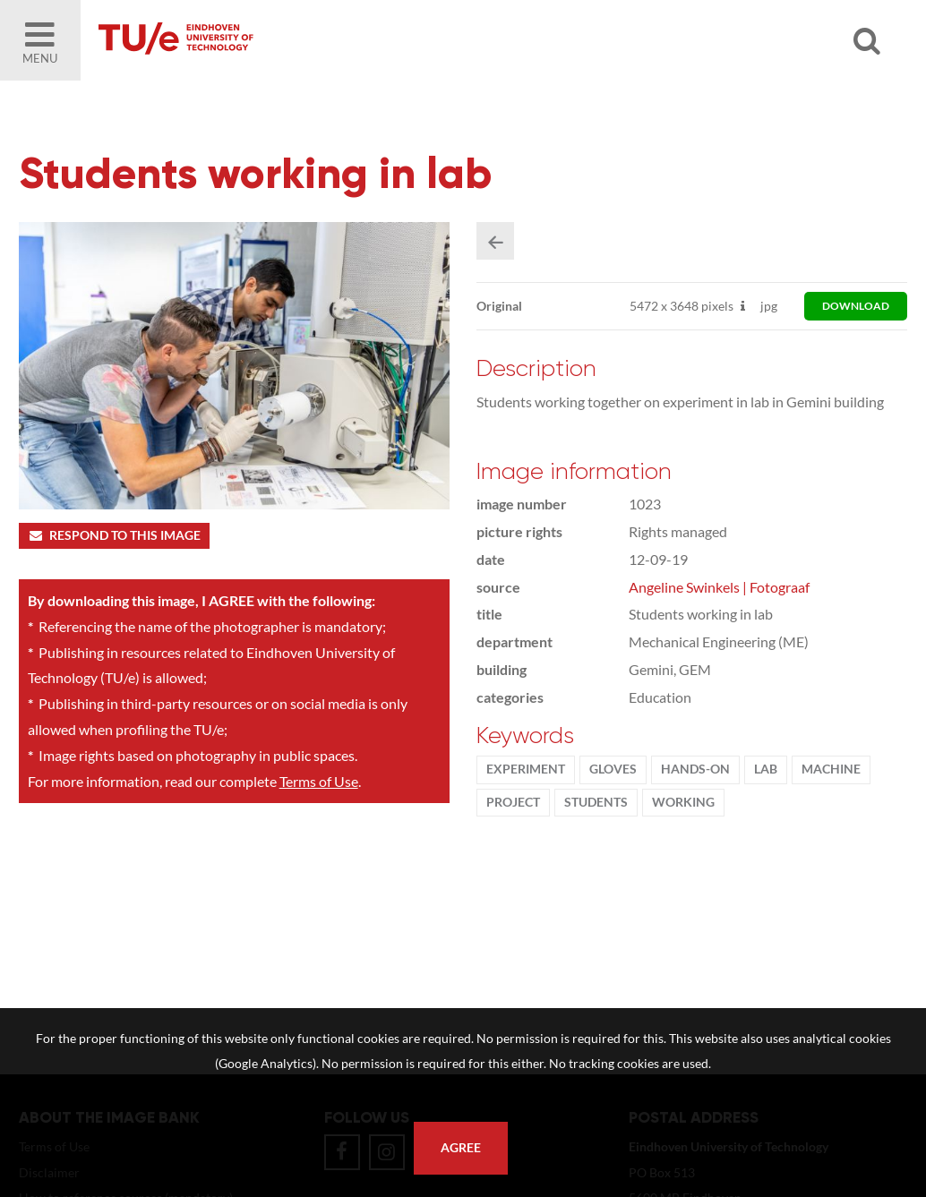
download (855, 305)
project (513, 802)
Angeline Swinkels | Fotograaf (719, 586)
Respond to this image (114, 535)
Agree (461, 1148)
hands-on (695, 769)
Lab (765, 769)
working (683, 802)
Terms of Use (318, 781)
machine (831, 769)
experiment (525, 769)
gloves (613, 769)
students (596, 802)
